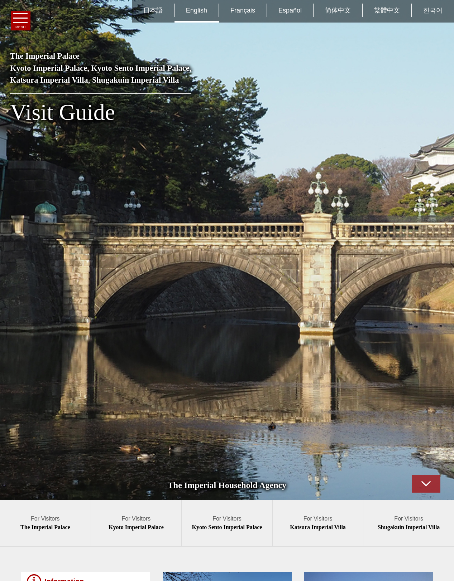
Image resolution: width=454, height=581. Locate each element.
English (196, 10)
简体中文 (338, 10)
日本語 (153, 10)
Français (242, 10)
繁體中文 (387, 10)
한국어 (433, 10)
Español (290, 10)
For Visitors (45, 523)
